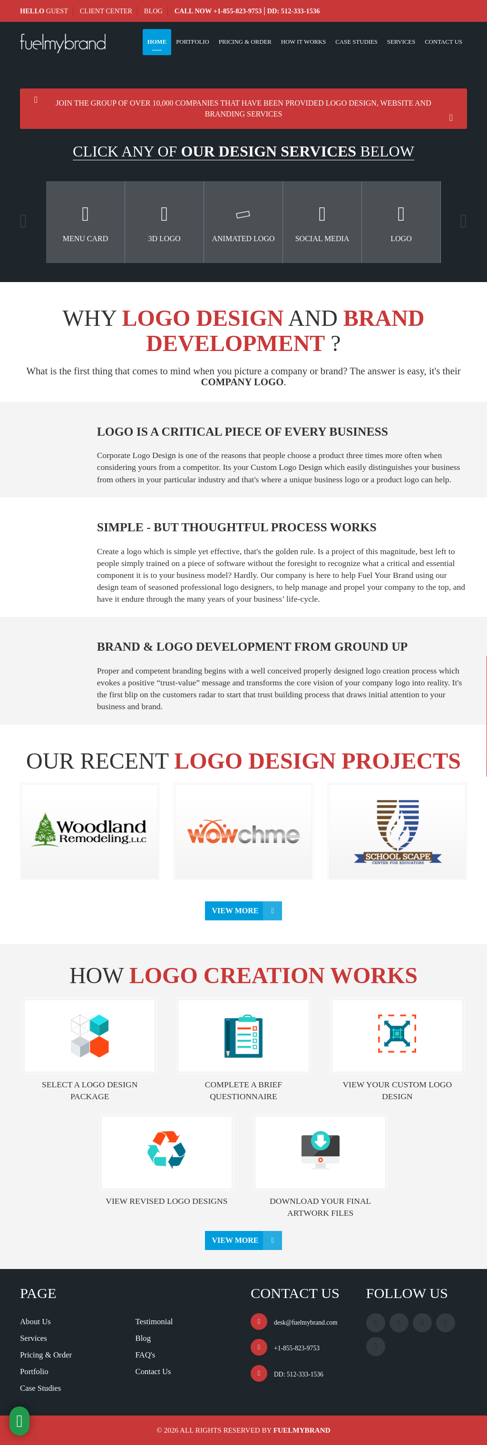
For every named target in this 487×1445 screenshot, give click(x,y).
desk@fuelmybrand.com (306, 1322)
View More (235, 911)
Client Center (106, 11)
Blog (153, 11)
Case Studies (356, 42)
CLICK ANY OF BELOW (243, 151)
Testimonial (154, 1321)
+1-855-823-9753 (238, 11)
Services (401, 42)
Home (157, 42)
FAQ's (146, 1354)
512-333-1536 (300, 11)
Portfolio (192, 42)
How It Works (303, 42)
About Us (35, 1321)
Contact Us (443, 42)
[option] (85, 222)
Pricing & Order (245, 42)
